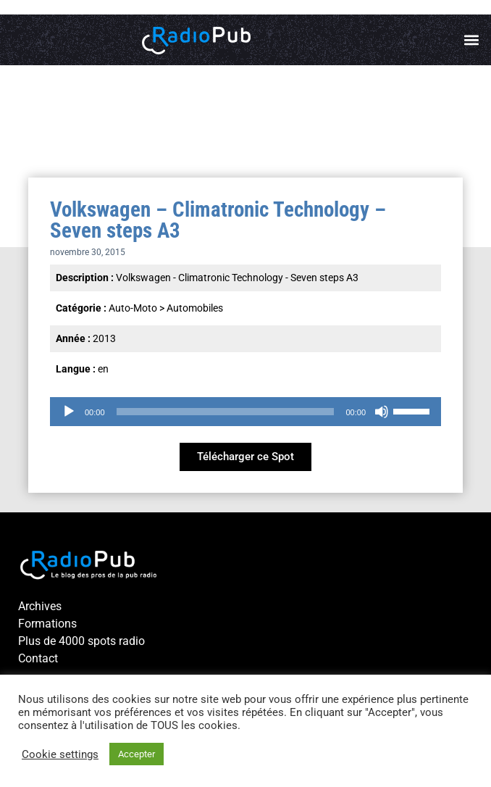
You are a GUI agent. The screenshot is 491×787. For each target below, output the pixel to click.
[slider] (226, 411)
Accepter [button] (136, 754)
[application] (245, 411)
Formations (47, 623)
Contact (38, 658)
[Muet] (381, 411)
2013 (104, 338)
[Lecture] (69, 411)
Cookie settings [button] (60, 754)
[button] (472, 40)
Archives (40, 606)
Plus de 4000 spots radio (81, 641)
